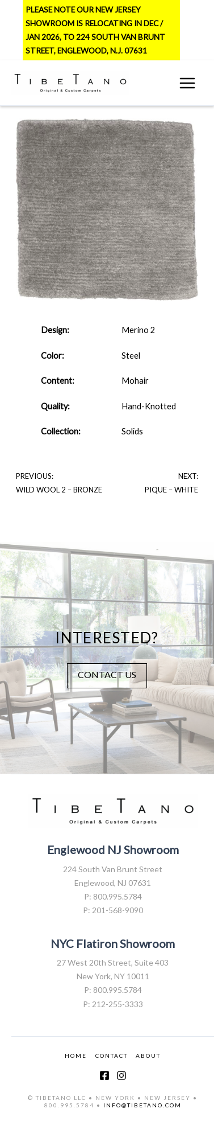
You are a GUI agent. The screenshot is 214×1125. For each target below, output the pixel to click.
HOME (76, 1055)
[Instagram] (121, 1075)
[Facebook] (104, 1075)
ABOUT (148, 1055)
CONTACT (111, 1055)
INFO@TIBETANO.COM (142, 1105)
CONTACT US (107, 674)
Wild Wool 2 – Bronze (59, 489)
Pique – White (171, 489)
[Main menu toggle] (187, 83)
